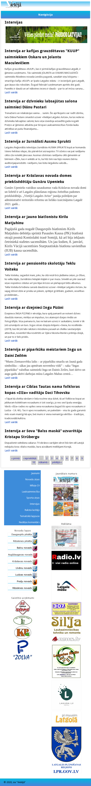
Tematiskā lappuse (30, 516)
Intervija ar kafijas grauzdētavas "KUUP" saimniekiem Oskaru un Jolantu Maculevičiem (42, 57)
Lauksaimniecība (31, 491)
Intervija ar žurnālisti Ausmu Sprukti (38, 141)
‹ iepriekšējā (29, 458)
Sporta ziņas (33, 497)
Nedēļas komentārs (29, 522)
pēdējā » (57, 462)
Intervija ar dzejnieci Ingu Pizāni (34, 307)
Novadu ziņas (32, 479)
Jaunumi (35, 473)
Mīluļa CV (35, 485)
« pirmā (15, 458)
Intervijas (35, 503)
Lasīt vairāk (11, 92)
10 (33, 462)
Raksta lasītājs (32, 510)
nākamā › (43, 462)
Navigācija (45, 14)
